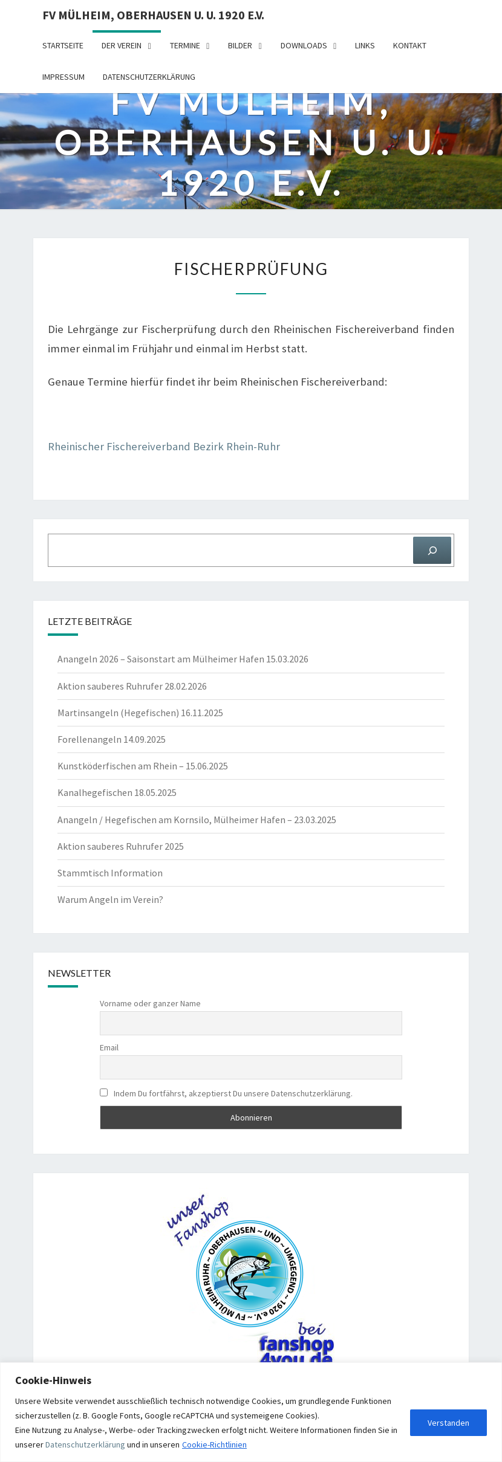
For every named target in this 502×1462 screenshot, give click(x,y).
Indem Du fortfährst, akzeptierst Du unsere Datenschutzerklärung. (226, 1093)
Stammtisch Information (110, 873)
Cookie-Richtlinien (214, 1444)
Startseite (62, 45)
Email (109, 1047)
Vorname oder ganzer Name (150, 1003)
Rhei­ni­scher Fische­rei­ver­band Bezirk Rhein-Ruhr (164, 446)
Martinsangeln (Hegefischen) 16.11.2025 (140, 713)
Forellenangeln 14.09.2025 (111, 739)
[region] (251, 1412)
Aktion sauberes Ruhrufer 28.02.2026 (132, 686)
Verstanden (448, 1422)
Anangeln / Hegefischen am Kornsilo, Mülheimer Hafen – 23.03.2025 (196, 819)
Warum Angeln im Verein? (110, 899)
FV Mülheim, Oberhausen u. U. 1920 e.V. (153, 14)
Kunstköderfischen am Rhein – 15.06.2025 (142, 766)
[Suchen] (432, 550)
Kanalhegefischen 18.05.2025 (117, 792)
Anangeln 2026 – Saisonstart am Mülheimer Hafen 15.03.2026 (182, 659)
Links (365, 45)
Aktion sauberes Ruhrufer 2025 (120, 846)
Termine (185, 45)
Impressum (63, 76)
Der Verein (122, 45)
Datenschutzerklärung (85, 1444)
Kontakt (409, 45)
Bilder (240, 45)
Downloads (304, 45)
